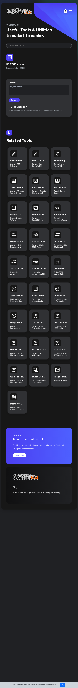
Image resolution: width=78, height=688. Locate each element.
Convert (14, 100)
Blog (15, 487)
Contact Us (19, 455)
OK (63, 685)
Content (12, 83)
